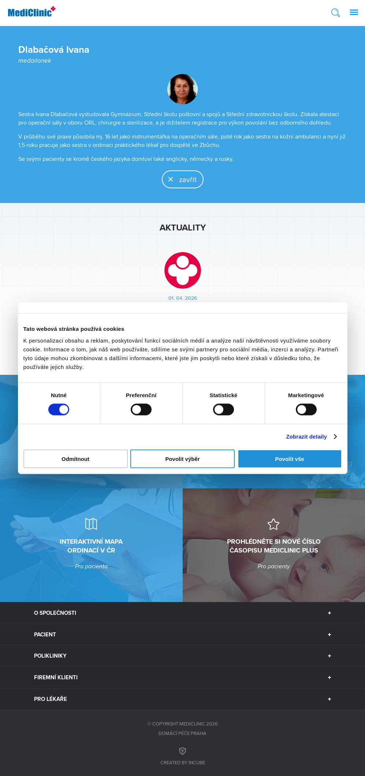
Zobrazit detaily (306, 436)
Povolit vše (289, 458)
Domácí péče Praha (182, 733)
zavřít (180, 179)
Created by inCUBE (182, 755)
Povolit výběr (182, 458)
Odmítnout (75, 458)
